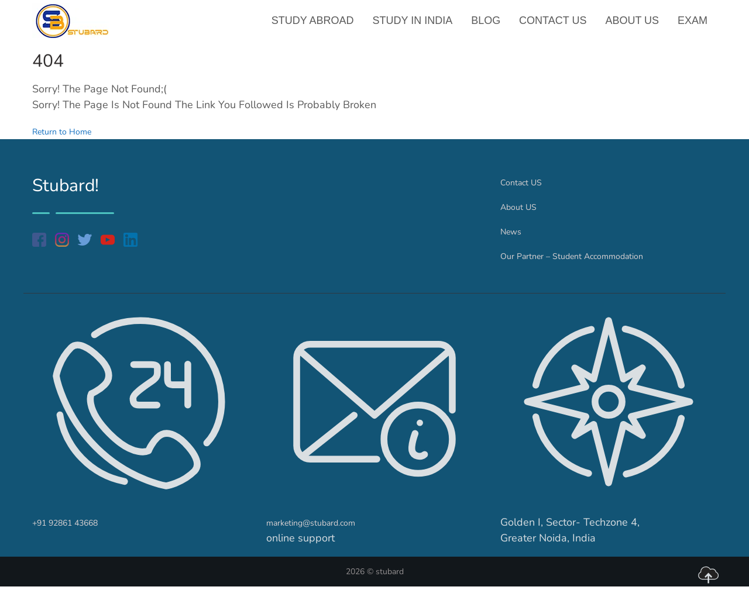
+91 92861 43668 (77, 533)
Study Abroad (319, 25)
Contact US (555, 25)
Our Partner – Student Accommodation (591, 266)
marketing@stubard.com (324, 533)
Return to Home (70, 141)
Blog (489, 25)
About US (634, 25)
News (514, 241)
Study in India (417, 25)
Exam (693, 25)
